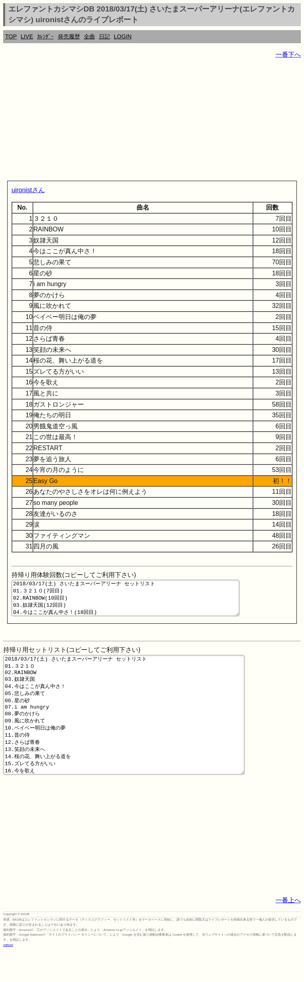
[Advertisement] (152, 121)
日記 (104, 36)
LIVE (27, 36)
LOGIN (123, 36)
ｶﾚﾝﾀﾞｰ (45, 36)
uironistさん (28, 190)
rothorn (8, 976)
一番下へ (288, 54)
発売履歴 (69, 36)
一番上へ (288, 931)
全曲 (89, 36)
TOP (11, 36)
